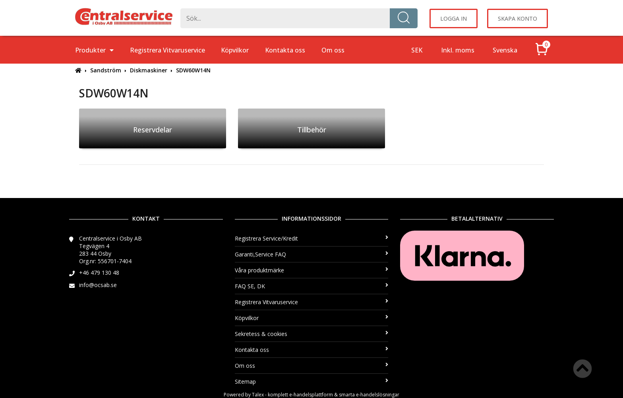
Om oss (332, 50)
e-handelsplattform (311, 394)
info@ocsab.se (98, 285)
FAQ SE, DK (312, 286)
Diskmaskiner (148, 70)
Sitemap (312, 381)
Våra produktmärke (312, 270)
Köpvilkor (235, 50)
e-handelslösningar (377, 394)
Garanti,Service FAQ (312, 254)
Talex (258, 394)
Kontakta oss (285, 50)
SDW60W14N (193, 70)
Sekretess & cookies (312, 334)
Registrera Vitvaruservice (167, 50)
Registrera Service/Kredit (312, 238)
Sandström (105, 70)
